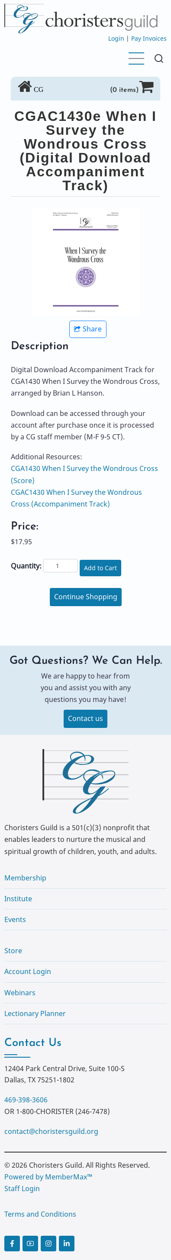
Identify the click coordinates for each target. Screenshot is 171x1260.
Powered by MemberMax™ (48, 1177)
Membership (25, 878)
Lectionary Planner (35, 1013)
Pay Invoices (149, 38)
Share (88, 329)
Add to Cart (100, 568)
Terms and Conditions (40, 1214)
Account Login (27, 971)
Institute (18, 898)
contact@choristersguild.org (51, 1131)
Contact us (85, 718)
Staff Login (22, 1188)
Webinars (19, 992)
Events (15, 919)
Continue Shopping (85, 596)
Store (13, 950)
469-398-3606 (26, 1099)
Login (116, 38)
